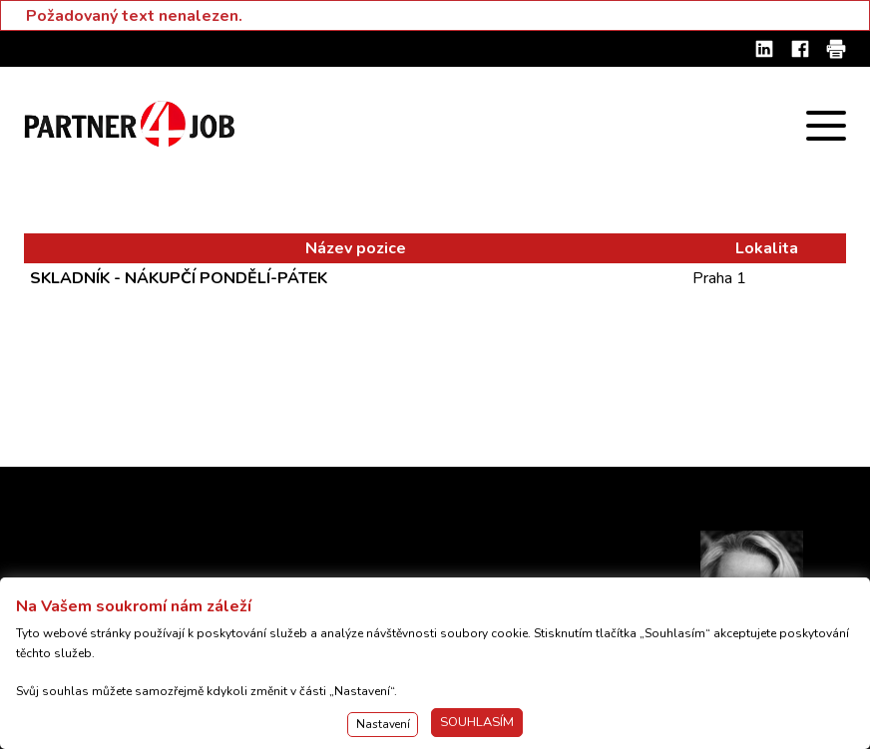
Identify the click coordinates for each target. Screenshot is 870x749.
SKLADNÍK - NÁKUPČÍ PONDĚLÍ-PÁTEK (178, 278)
